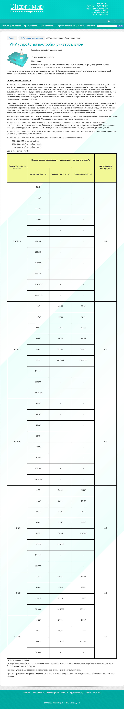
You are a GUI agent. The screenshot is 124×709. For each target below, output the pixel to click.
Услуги (81, 26)
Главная (5, 26)
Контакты (90, 26)
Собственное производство (24, 26)
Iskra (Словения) (47, 26)
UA (121, 21)
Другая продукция (66, 26)
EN (115, 21)
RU (109, 21)
